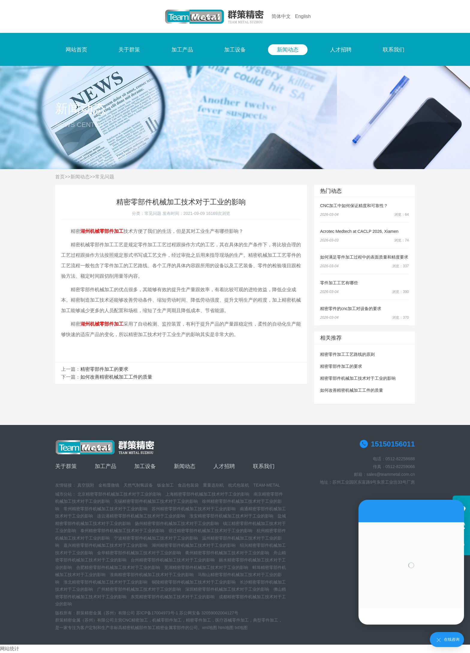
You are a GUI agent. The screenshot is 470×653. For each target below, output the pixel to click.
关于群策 (129, 50)
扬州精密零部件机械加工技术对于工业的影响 (177, 523)
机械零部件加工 (167, 620)
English (303, 16)
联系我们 (393, 50)
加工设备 (235, 50)
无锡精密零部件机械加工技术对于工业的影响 (156, 501)
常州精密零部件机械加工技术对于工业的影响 (105, 508)
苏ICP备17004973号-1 (157, 613)
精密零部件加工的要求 (104, 369)
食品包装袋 (188, 485)
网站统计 (9, 648)
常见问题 (104, 176)
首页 (60, 176)
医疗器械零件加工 (232, 620)
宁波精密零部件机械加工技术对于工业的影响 (156, 538)
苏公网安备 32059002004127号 (208, 613)
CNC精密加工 (135, 620)
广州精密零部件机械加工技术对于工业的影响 (139, 589)
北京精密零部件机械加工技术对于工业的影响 (119, 494)
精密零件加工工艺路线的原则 (347, 354)
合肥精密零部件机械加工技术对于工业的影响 (118, 567)
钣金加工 (165, 485)
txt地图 (241, 627)
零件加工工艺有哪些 (339, 282)
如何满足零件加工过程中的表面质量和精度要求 (364, 257)
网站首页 (76, 50)
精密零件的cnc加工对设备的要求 (350, 308)
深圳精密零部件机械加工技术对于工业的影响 (227, 589)
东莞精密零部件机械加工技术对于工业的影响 (173, 596)
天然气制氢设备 (138, 485)
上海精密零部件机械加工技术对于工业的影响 (207, 494)
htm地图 (226, 627)
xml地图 (209, 627)
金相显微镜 (108, 485)
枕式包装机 (238, 485)
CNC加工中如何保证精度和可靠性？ (354, 205)
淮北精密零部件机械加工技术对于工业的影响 (105, 582)
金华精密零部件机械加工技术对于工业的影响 (139, 552)
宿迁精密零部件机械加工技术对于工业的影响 (210, 530)
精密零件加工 (198, 620)
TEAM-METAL (266, 485)
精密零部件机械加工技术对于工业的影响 (358, 378)
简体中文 (281, 16)
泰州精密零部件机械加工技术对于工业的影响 (122, 530)
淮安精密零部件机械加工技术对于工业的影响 (231, 516)
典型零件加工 (265, 620)
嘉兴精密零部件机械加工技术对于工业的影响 (105, 545)
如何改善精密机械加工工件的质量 (116, 376)
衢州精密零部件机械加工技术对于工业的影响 (227, 552)
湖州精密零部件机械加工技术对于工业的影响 (194, 545)
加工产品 (182, 50)
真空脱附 (85, 485)
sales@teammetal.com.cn (391, 474)
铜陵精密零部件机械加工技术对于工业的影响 (194, 582)
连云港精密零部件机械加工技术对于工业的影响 (141, 516)
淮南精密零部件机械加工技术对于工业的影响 (152, 574)
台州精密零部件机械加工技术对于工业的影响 (173, 560)
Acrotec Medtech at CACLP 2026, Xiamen (359, 231)
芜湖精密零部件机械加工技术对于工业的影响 (206, 567)
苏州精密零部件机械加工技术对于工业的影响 (194, 508)
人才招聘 (341, 50)
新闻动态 (288, 50)
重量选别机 (213, 485)
